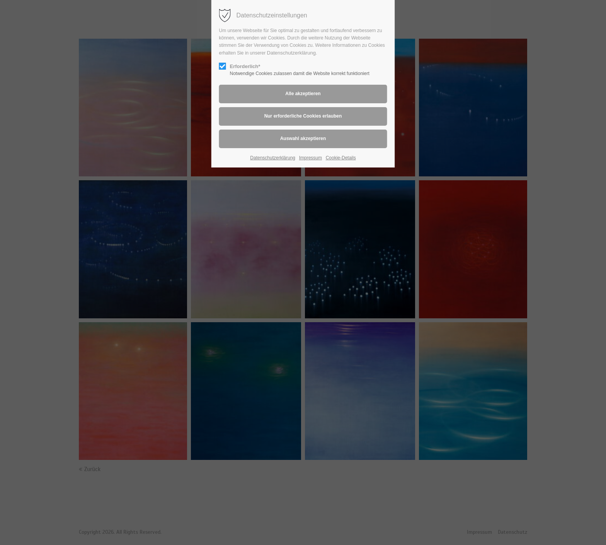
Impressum (310, 158)
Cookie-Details (341, 158)
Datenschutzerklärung (291, 53)
